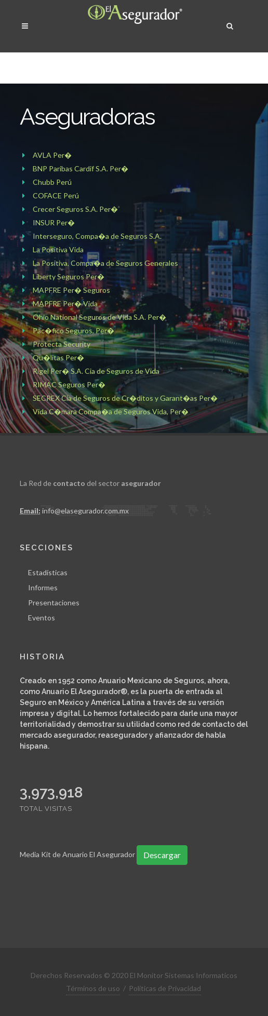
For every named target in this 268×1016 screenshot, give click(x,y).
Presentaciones (53, 602)
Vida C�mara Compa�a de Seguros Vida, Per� (111, 411)
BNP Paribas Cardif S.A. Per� (80, 168)
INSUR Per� (54, 222)
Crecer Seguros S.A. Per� (75, 209)
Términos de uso (93, 987)
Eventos (41, 617)
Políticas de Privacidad (165, 987)
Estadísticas (48, 571)
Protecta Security (61, 344)
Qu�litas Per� (58, 357)
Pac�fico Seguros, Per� (73, 330)
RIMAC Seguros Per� (69, 384)
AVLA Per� (52, 155)
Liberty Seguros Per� (68, 276)
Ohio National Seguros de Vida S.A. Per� (99, 317)
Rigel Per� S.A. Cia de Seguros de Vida (96, 371)
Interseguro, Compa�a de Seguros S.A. (97, 236)
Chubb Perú (52, 182)
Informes (43, 586)
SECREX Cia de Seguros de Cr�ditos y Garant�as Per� (125, 398)
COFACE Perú (56, 195)
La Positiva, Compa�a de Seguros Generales (105, 263)
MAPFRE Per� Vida (65, 303)
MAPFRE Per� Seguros (71, 290)
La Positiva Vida (58, 249)
